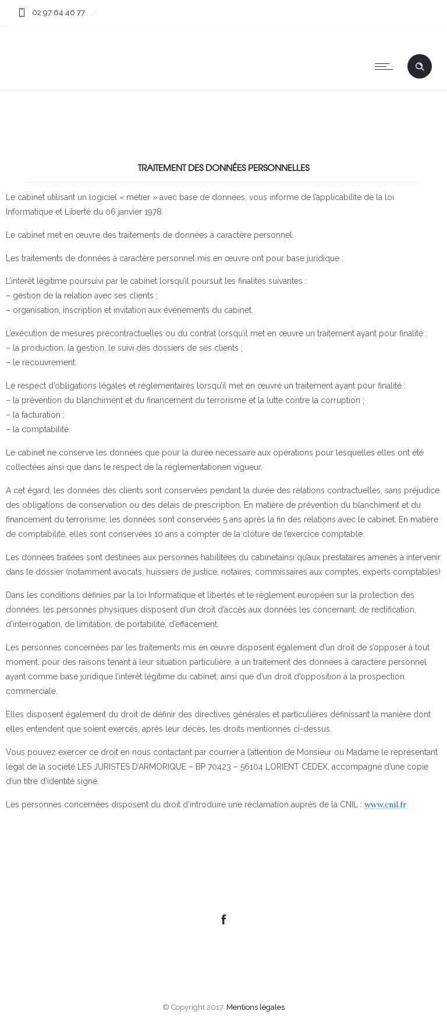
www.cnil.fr (385, 804)
